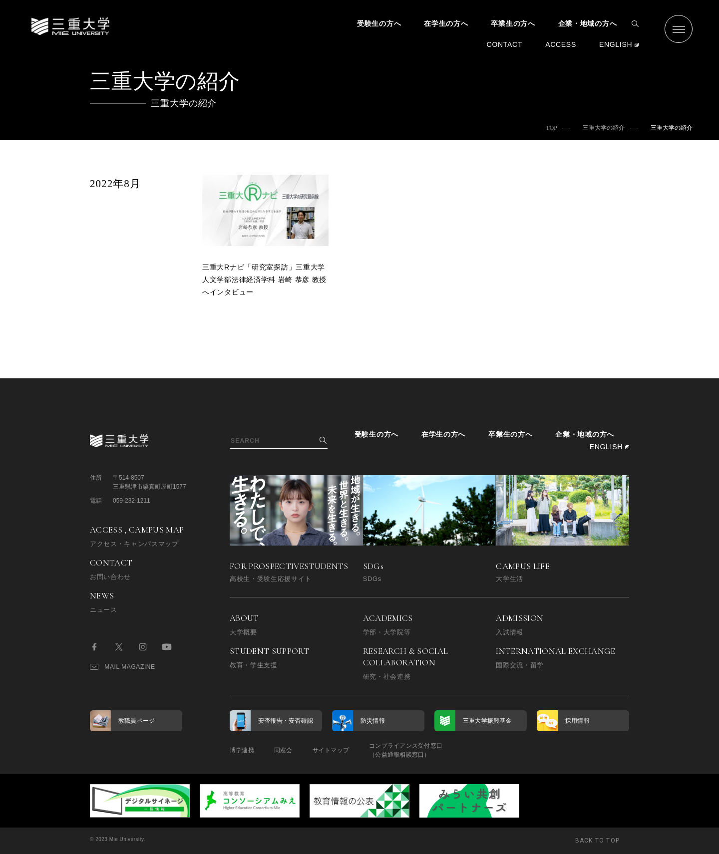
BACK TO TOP (597, 840)
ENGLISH (615, 44)
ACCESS (560, 44)
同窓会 (283, 750)
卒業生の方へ (513, 23)
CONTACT (505, 44)
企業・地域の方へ (587, 23)
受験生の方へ (379, 23)
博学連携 (242, 750)
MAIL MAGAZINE (122, 667)
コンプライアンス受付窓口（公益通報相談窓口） (405, 750)
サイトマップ (331, 750)
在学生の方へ (446, 23)
